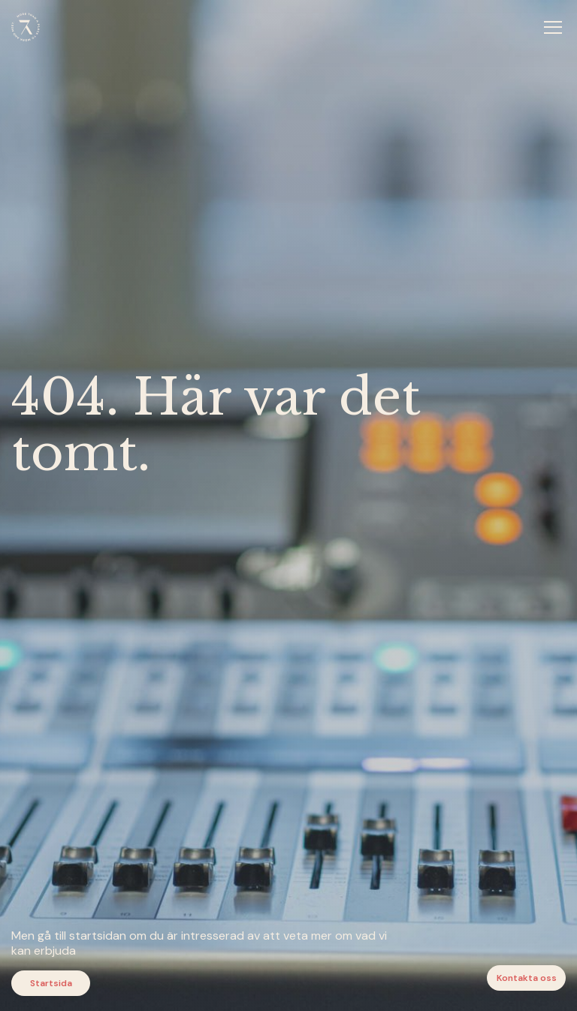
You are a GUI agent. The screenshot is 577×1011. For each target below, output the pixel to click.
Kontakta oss (527, 978)
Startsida (51, 983)
